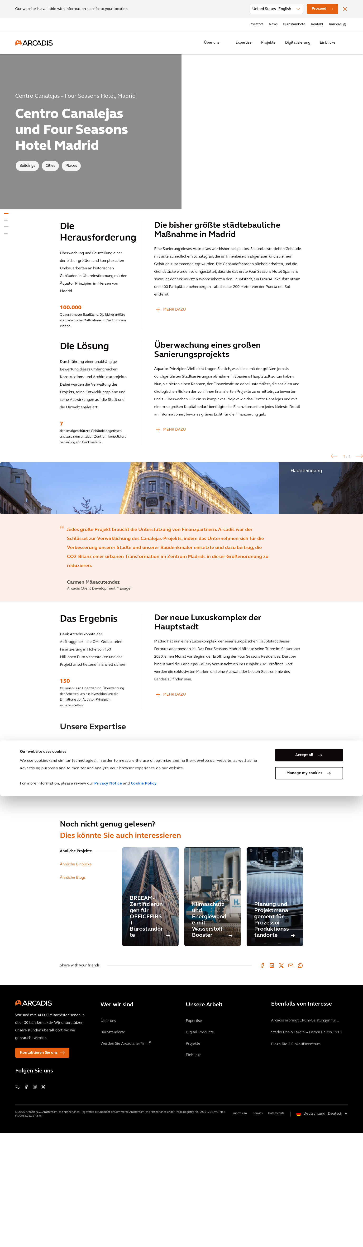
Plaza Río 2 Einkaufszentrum (295, 1158)
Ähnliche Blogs (73, 992)
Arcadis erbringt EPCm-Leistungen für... (305, 1134)
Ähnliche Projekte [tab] (76, 965)
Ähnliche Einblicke (76, 978)
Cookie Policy (144, 1235)
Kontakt (317, 24)
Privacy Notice (108, 1235)
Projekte (268, 43)
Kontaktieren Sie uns (38, 1167)
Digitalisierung (297, 43)
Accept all (304, 1206)
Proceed (319, 9)
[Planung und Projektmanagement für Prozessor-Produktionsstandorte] (275, 1010)
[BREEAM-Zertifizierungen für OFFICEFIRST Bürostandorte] (150, 1010)
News (273, 24)
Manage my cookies (304, 1224)
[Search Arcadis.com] (345, 43)
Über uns (211, 43)
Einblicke (327, 43)
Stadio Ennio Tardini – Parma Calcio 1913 (306, 1146)
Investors (256, 24)
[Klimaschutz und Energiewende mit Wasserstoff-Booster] (212, 1010)
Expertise (243, 43)
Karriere (335, 24)
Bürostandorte (294, 24)
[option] (181, 545)
